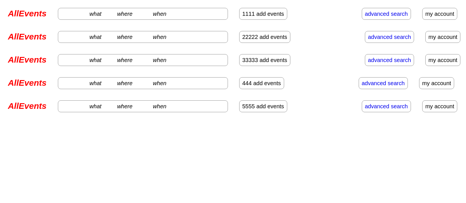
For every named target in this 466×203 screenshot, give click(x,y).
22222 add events (264, 37)
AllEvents (27, 13)
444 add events (261, 83)
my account (439, 14)
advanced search (386, 14)
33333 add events (264, 60)
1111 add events (263, 14)
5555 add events (263, 106)
